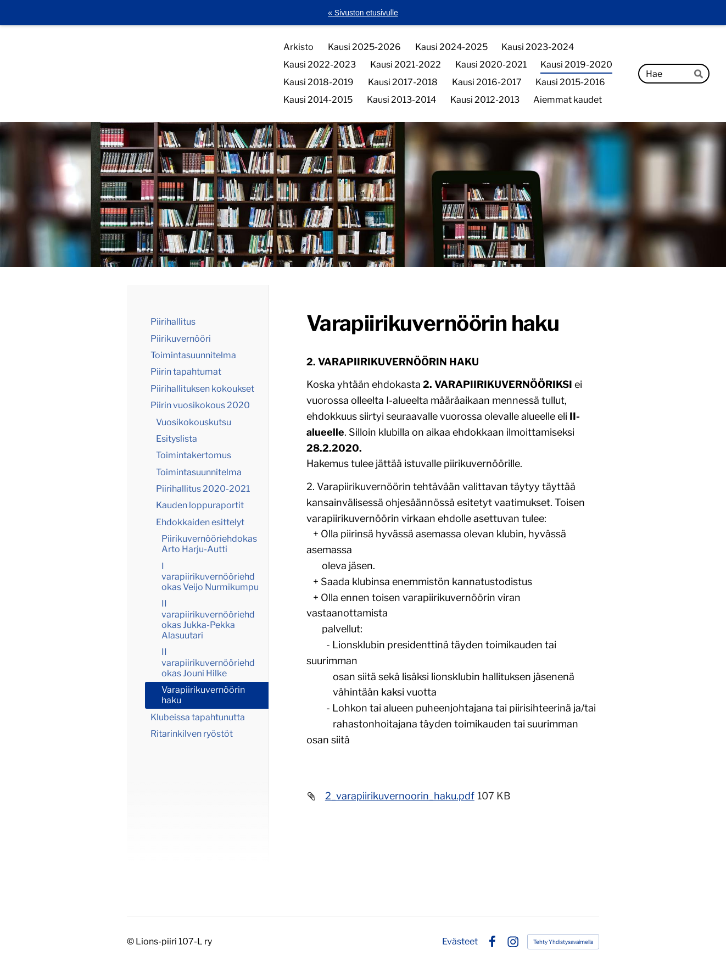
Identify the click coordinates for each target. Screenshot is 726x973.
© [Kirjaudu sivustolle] (131, 941)
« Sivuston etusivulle (363, 12)
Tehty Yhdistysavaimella (563, 941)
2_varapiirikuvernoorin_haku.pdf (399, 796)
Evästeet (460, 941)
